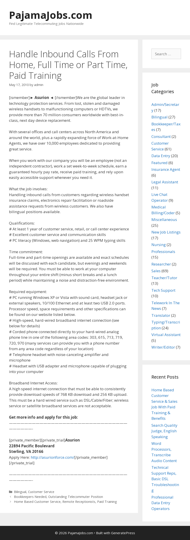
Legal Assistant (164, 181)
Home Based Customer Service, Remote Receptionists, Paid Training (65, 501)
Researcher (161, 264)
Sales (156, 270)
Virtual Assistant (166, 334)
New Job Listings (166, 232)
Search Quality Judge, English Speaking (164, 431)
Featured (159, 162)
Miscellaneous (164, 219)
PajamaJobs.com (50, 15)
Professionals (163, 251)
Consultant (161, 136)
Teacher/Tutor (164, 277)
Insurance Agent (165, 169)
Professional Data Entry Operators (162, 503)
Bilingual (20, 492)
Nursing (158, 244)
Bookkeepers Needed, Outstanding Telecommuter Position (58, 497)
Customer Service (41, 492)
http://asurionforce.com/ (52, 457)
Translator (160, 315)
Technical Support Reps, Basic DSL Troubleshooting (165, 479)
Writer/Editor (163, 347)
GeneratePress (123, 533)
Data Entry (160, 155)
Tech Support (163, 290)
